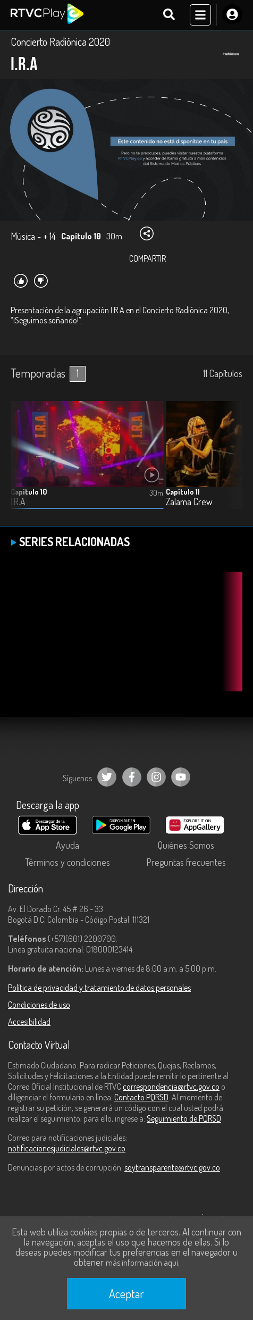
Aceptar (126, 1293)
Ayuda (67, 845)
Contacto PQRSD (141, 1097)
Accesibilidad (29, 1021)
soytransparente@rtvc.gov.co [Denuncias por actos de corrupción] (172, 1167)
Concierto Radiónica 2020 (60, 41)
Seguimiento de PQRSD (184, 1118)
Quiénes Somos (186, 845)
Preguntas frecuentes (186, 862)
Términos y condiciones (67, 862)
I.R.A (18, 501)
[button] (229, 463)
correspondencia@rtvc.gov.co (171, 1086)
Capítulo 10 (29, 491)
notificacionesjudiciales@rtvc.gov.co (66, 1148)
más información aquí (142, 1262)
